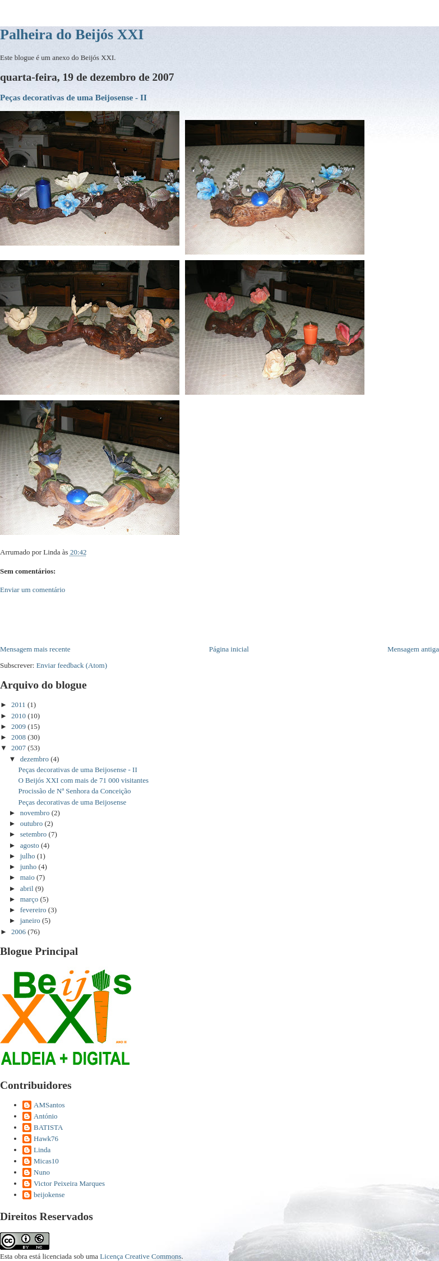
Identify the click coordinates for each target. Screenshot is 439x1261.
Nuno (42, 1172)
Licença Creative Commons (140, 1256)
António (46, 1116)
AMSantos (49, 1105)
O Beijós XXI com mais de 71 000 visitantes (83, 780)
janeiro (31, 920)
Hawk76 (46, 1138)
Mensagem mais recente (35, 649)
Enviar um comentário (32, 589)
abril (27, 888)
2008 (19, 737)
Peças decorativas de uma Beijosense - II (73, 97)
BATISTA (48, 1127)
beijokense (49, 1194)
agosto (30, 845)
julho (28, 856)
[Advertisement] (131, 618)
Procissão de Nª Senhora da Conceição (74, 791)
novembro (36, 813)
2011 (19, 704)
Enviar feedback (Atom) (71, 665)
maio (28, 877)
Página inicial (229, 649)
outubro (32, 823)
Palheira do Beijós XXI (72, 34)
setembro (34, 834)
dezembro (35, 759)
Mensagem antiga (413, 649)
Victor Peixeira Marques (69, 1183)
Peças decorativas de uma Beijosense (72, 802)
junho (29, 866)
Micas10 (46, 1161)
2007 (19, 747)
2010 (19, 716)
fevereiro (34, 910)
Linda (42, 1149)
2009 (19, 726)
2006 (19, 931)
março (30, 899)
